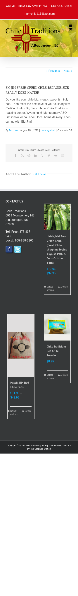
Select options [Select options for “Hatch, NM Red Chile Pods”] (14, 413)
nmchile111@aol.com (40, 13)
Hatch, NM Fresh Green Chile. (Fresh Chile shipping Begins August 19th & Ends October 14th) (57, 249)
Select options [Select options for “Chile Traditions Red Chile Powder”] (50, 377)
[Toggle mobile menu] (70, 25)
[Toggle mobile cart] (70, 29)
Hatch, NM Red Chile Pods (19, 385)
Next (66, 70)
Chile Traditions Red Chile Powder (56, 351)
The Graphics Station (40, 449)
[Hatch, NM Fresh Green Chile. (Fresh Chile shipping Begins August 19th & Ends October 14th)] (57, 217)
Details (64, 286)
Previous (54, 70)
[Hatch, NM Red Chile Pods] (21, 345)
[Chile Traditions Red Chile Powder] (57, 327)
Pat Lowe (13, 130)
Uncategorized (48, 130)
